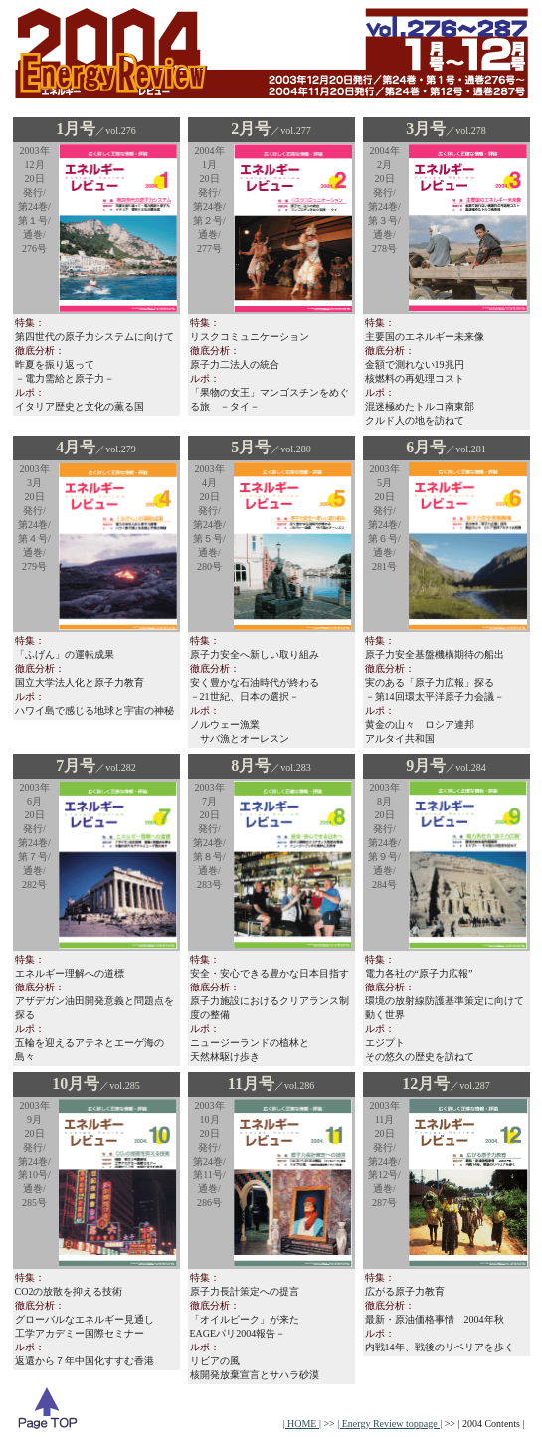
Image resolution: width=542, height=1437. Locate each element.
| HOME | (302, 1423)
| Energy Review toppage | (389, 1423)
